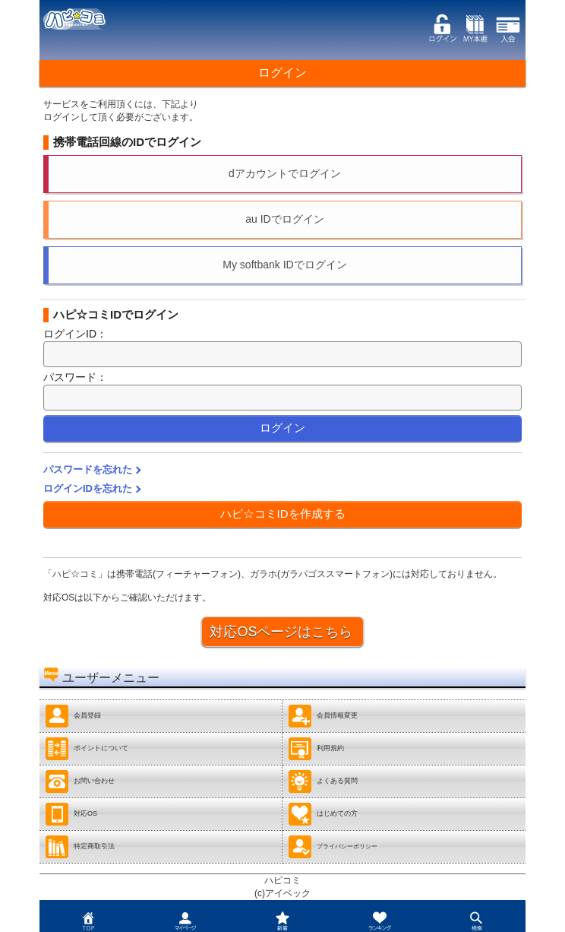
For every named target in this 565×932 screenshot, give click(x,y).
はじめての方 (323, 814)
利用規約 (316, 749)
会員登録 (73, 716)
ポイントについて (86, 749)
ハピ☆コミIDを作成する (283, 513)
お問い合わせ (80, 781)
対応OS (71, 814)
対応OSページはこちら (281, 631)
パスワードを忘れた (87, 469)
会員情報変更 (323, 716)
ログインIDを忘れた (87, 488)
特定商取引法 (80, 847)
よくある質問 (323, 781)
